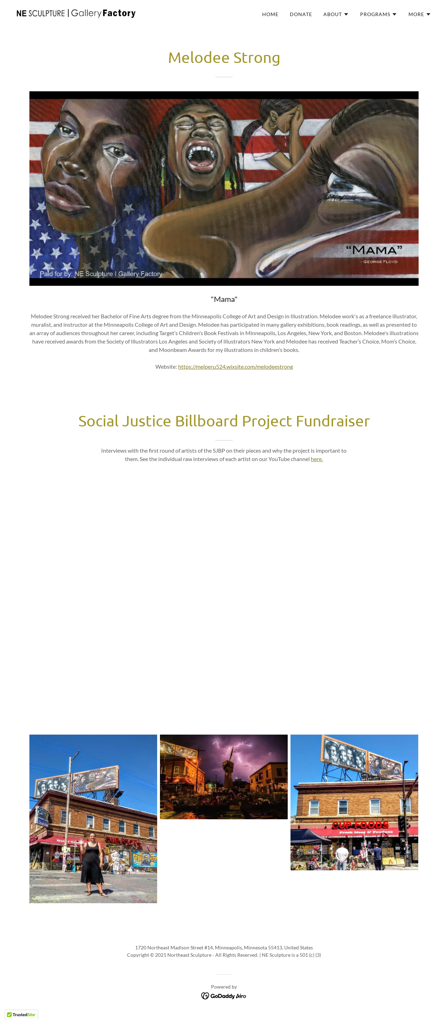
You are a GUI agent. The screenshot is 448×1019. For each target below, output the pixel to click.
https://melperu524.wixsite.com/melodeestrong (235, 366)
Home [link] (270, 14)
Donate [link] (301, 14)
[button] (336, 14)
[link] (76, 12)
